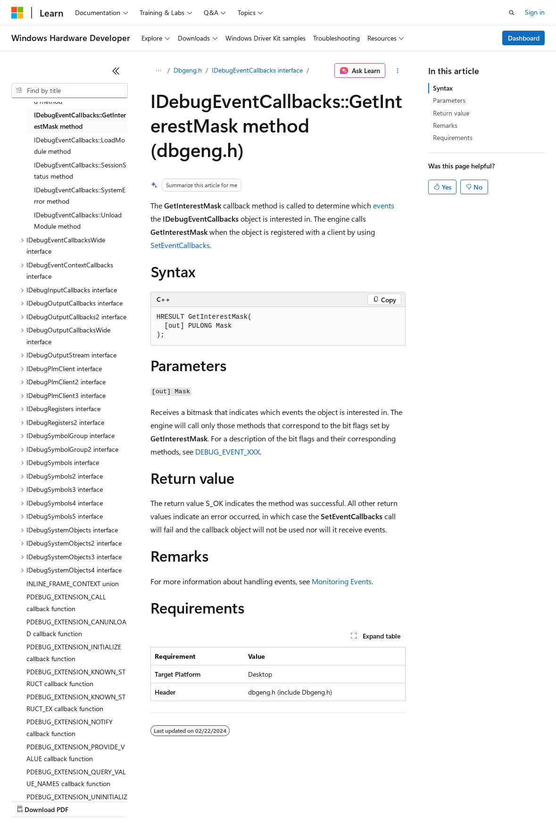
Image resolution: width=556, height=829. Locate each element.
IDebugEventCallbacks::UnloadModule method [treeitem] (78, 220)
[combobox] (69, 90)
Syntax (443, 87)
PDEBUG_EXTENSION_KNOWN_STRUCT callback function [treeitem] (75, 677)
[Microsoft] (17, 13)
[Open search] (511, 12)
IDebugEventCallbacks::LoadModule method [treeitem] (79, 145)
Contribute (168, 800)
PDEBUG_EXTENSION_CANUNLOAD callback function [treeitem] (76, 627)
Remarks (445, 125)
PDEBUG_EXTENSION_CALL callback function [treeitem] (66, 602)
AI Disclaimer (30, 800)
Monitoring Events (342, 581)
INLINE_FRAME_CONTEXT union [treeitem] (72, 583)
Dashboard (523, 37)
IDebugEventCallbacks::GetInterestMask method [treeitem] (80, 120)
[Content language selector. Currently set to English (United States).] (54, 778)
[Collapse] (116, 70)
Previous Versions (85, 800)
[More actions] (397, 70)
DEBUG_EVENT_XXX (227, 451)
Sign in (535, 12)
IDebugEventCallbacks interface (257, 70)
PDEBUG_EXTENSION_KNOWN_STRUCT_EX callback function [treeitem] (75, 702)
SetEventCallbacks (180, 245)
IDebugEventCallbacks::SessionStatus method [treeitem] (80, 170)
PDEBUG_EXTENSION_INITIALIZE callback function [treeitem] (73, 652)
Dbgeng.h (188, 70)
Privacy (206, 800)
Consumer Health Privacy (270, 800)
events (383, 205)
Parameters (449, 100)
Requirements (453, 137)
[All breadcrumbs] (158, 70)
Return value (451, 112)
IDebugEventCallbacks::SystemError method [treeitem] (79, 195)
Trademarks (390, 800)
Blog (128, 800)
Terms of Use (344, 800)
